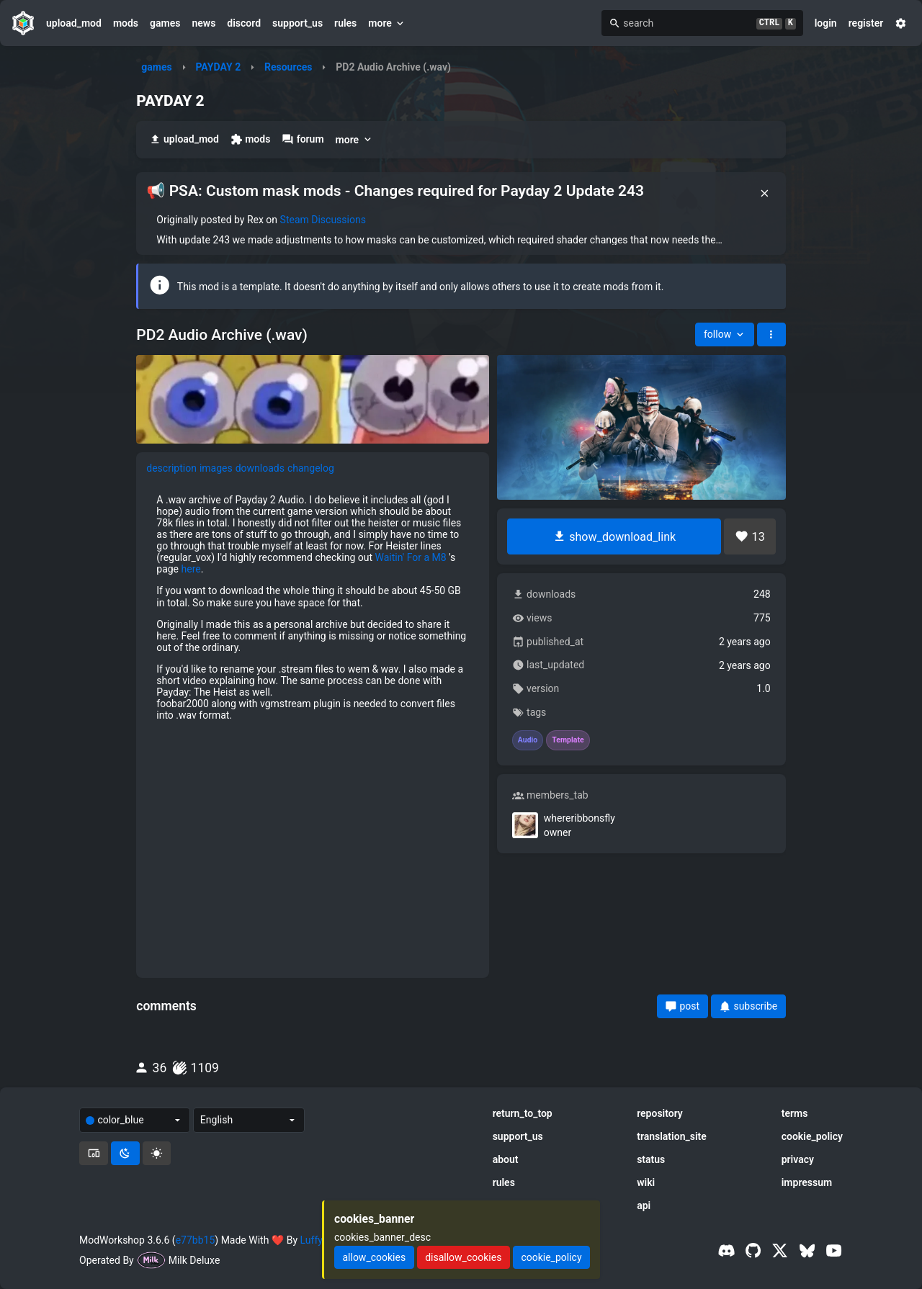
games (165, 23)
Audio (528, 740)
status (651, 1159)
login (826, 23)
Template (567, 740)
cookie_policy (812, 1136)
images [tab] (216, 468)
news (203, 23)
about (506, 1159)
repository (660, 1113)
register (866, 23)
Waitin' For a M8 (411, 557)
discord (244, 23)
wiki (646, 1182)
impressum (807, 1182)
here (191, 569)
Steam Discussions (323, 220)
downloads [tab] (260, 468)
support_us (297, 23)
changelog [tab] (310, 468)
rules (345, 23)
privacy (798, 1159)
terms (795, 1113)
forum (302, 139)
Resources (288, 67)
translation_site (672, 1136)
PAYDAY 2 (218, 67)
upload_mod (74, 23)
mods (125, 23)
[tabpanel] (312, 726)
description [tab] (171, 468)
